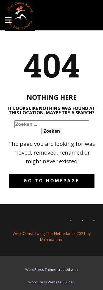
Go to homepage (51, 181)
